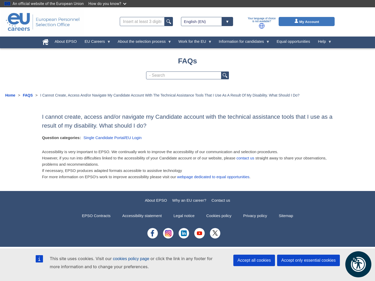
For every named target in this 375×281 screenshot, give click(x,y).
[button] (262, 26)
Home (10, 95)
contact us (245, 158)
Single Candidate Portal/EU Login (112, 137)
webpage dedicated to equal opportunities (213, 177)
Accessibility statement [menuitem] (142, 215)
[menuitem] (45, 41)
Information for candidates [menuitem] (242, 42)
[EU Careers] (42, 21)
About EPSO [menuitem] (66, 41)
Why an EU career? (189, 200)
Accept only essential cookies (308, 260)
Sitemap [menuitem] (286, 215)
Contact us (220, 200)
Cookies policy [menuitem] (219, 215)
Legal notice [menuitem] (184, 215)
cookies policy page (131, 258)
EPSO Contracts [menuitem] (96, 215)
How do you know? (108, 3)
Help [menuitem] (323, 42)
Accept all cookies (254, 260)
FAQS (28, 95)
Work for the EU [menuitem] (193, 42)
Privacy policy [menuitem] (255, 215)
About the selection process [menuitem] (143, 42)
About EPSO (156, 200)
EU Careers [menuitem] (96, 42)
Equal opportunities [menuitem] (293, 41)
